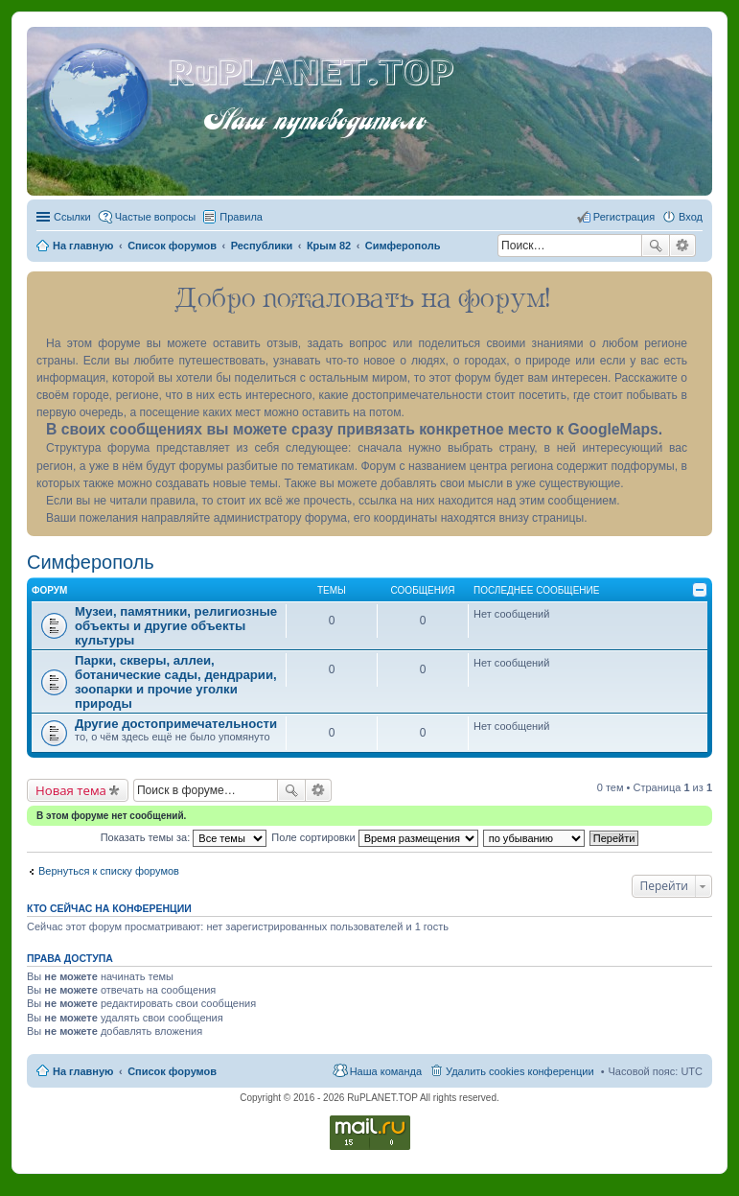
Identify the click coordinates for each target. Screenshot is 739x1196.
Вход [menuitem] (691, 217)
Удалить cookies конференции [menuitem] (520, 1071)
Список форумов (172, 1071)
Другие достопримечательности (176, 723)
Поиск (655, 245)
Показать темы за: (184, 837)
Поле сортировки (374, 837)
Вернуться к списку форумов (108, 871)
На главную (83, 1071)
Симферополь (90, 562)
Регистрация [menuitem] (624, 217)
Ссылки (72, 217)
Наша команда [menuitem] (386, 1071)
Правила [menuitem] (241, 217)
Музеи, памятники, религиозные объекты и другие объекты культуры (176, 625)
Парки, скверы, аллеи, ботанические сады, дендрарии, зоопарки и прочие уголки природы (176, 682)
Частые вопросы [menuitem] (155, 217)
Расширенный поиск (683, 245)
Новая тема (70, 790)
